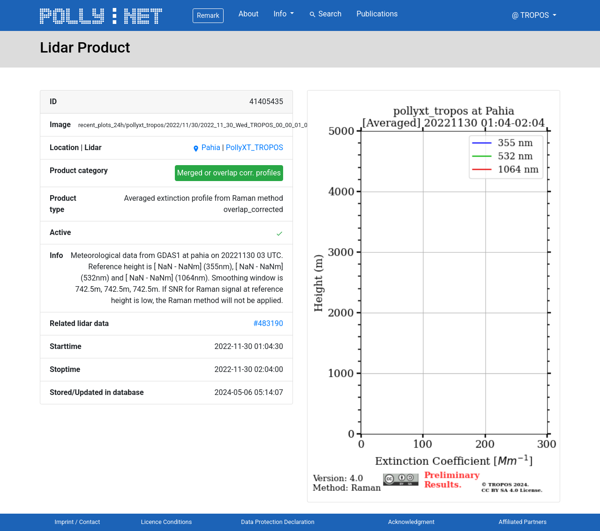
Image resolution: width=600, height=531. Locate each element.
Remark (208, 15)
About (249, 13)
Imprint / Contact (77, 521)
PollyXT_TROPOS (254, 147)
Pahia (206, 147)
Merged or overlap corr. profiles (229, 172)
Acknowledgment (411, 521)
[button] (534, 15)
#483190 (268, 323)
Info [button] (280, 13)
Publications (377, 13)
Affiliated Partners (523, 521)
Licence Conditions (166, 521)
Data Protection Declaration (277, 521)
